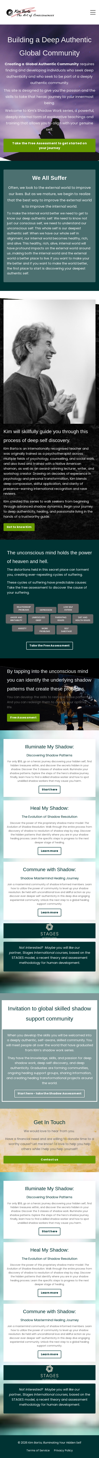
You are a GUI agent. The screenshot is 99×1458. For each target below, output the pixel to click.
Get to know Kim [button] (19, 527)
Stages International (38, 952)
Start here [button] (49, 790)
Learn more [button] (49, 851)
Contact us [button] (49, 1160)
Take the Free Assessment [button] (49, 646)
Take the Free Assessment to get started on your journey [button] (49, 145)
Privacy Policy (63, 1450)
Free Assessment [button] (23, 718)
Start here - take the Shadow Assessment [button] (49, 1093)
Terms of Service (38, 1450)
